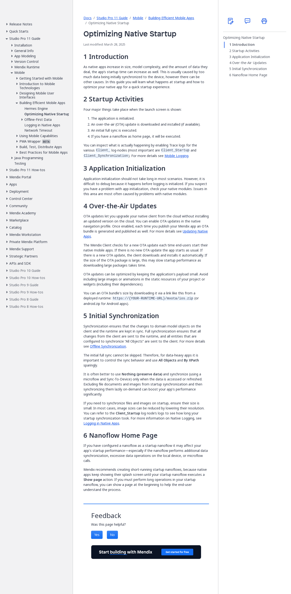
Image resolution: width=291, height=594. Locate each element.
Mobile (138, 17)
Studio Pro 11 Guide (112, 17)
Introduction (243, 44)
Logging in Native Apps (101, 423)
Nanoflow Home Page (249, 75)
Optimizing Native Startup (244, 37)
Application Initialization (251, 56)
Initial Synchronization (249, 68)
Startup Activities (245, 50)
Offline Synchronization (108, 346)
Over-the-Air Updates (249, 62)
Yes (96, 534)
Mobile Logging (176, 155)
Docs (87, 17)
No (112, 534)
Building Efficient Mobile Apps (171, 17)
